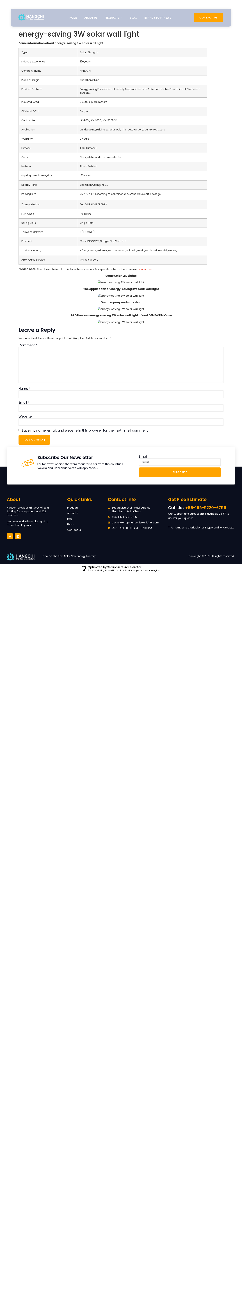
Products (114, 18)
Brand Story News (157, 18)
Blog (133, 18)
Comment (28, 345)
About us (90, 18)
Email (24, 402)
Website (25, 416)
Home (73, 18)
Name (25, 389)
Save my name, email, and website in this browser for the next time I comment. (85, 430)
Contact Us (208, 17)
